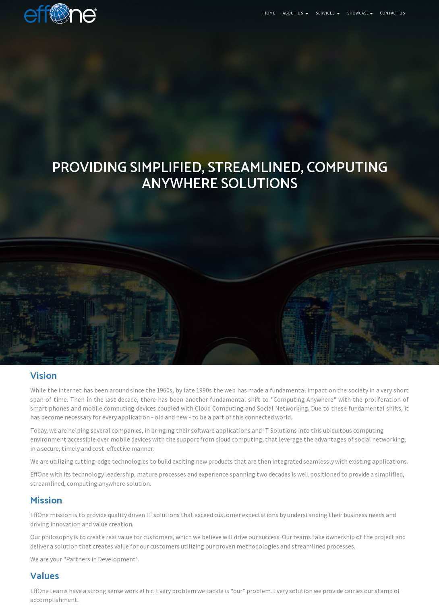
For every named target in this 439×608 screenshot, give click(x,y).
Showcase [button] (360, 13)
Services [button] (328, 13)
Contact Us (392, 13)
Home (269, 13)
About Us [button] (296, 13)
